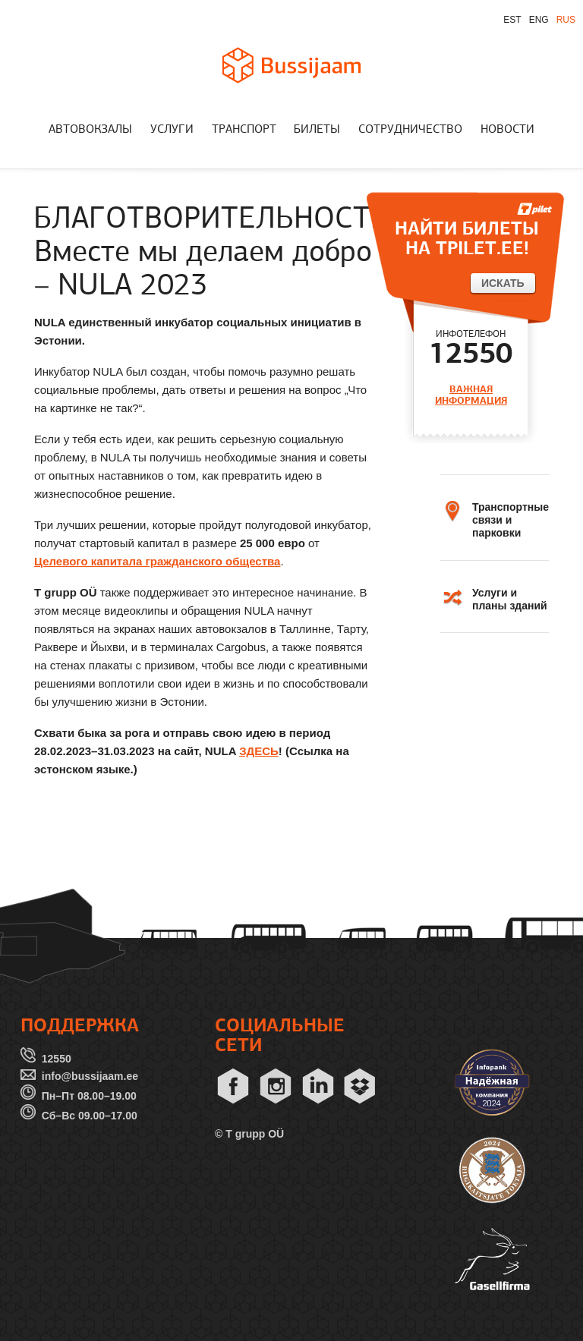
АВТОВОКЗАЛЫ (90, 130)
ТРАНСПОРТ (244, 130)
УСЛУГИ (172, 130)
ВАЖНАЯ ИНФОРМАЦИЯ (471, 395)
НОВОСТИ (507, 130)
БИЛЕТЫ (317, 130)
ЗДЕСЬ (259, 750)
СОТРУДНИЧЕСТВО (410, 130)
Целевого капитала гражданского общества (157, 561)
